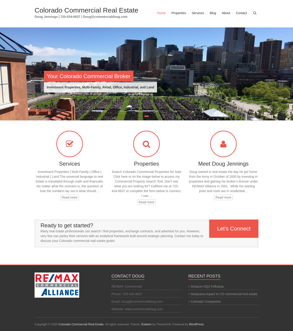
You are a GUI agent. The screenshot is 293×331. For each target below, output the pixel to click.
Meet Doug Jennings (223, 164)
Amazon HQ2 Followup (207, 286)
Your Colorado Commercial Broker (88, 76)
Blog (213, 13)
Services (198, 13)
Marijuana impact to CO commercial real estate (224, 294)
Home (161, 13)
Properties (178, 13)
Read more (69, 197)
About (226, 13)
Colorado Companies (206, 301)
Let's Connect (233, 228)
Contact (241, 13)
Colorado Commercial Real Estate (86, 10)
